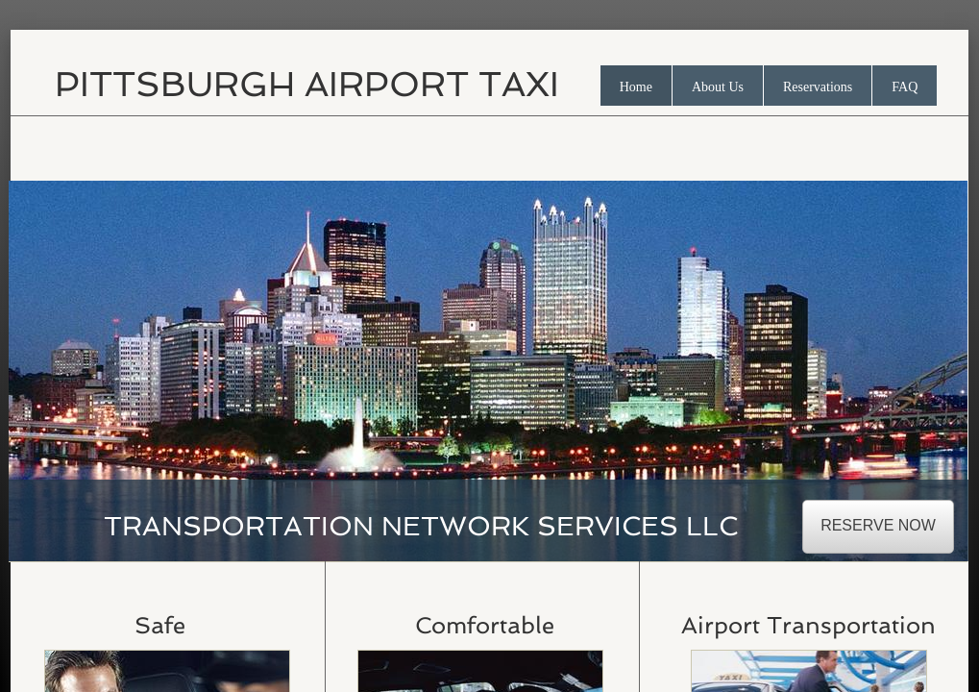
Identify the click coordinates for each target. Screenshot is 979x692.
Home (636, 87)
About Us (718, 87)
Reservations (817, 87)
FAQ (905, 87)
